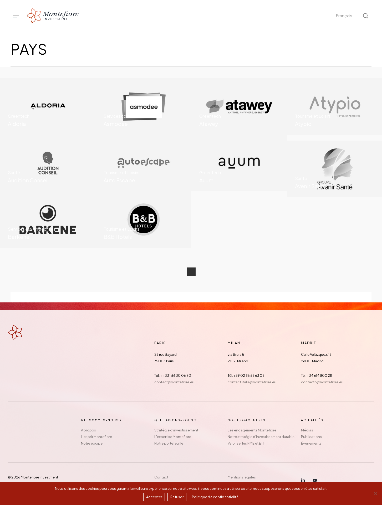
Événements (311, 443)
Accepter (154, 497)
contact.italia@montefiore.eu (252, 382)
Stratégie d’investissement (176, 430)
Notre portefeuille (168, 443)
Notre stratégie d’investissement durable (261, 437)
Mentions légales (242, 477)
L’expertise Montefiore (172, 437)
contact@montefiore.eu (174, 382)
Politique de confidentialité (215, 497)
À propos (88, 430)
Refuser (177, 497)
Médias (307, 430)
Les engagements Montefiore (252, 430)
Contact (161, 477)
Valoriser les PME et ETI (246, 443)
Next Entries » (191, 271)
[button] (16, 16)
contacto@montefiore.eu (322, 382)
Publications (311, 437)
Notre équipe (92, 443)
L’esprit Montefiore (96, 437)
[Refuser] (375, 493)
